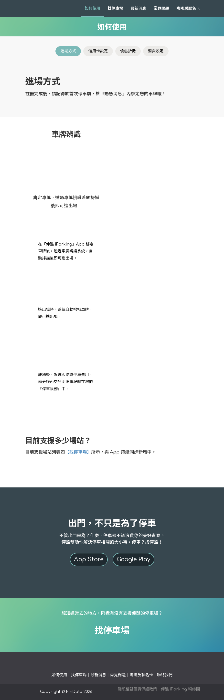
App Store (89, 559)
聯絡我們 (165, 675)
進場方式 (68, 51)
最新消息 (138, 8)
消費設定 (156, 51)
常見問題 (161, 8)
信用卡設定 (98, 51)
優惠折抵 (128, 51)
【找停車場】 (78, 452)
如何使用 (92, 8)
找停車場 (115, 8)
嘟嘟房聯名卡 (188, 8)
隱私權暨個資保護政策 (137, 689)
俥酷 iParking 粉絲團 (180, 689)
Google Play (133, 559)
